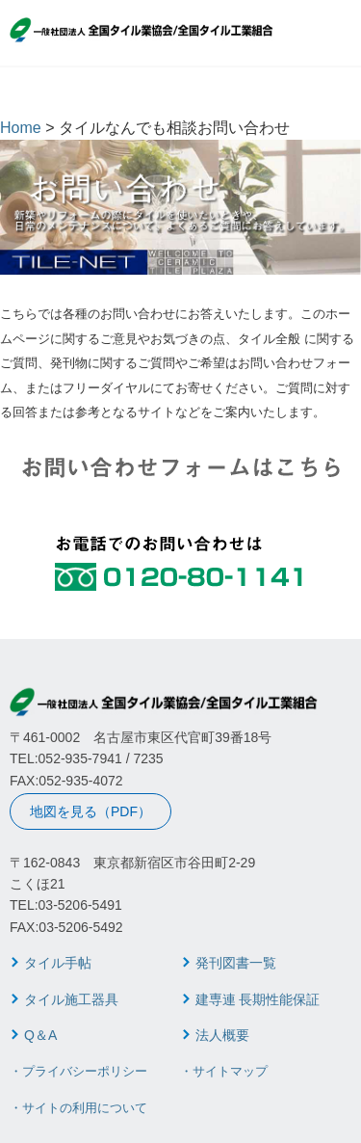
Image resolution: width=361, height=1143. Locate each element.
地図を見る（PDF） (90, 811)
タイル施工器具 (71, 999)
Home (20, 128)
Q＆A (40, 1035)
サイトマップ (230, 1071)
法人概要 (222, 1035)
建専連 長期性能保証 (258, 999)
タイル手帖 (57, 962)
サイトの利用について (84, 1108)
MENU (338, 34)
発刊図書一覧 (235, 962)
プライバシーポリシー (84, 1071)
